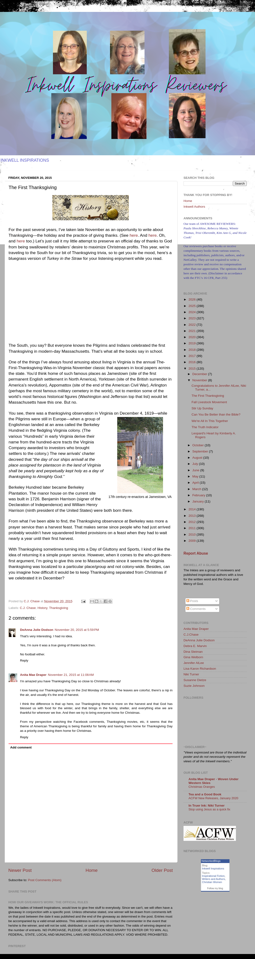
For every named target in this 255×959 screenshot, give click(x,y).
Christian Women (212, 882)
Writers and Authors (213, 879)
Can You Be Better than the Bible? (216, 414)
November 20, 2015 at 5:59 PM (77, 630)
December (200, 374)
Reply (24, 660)
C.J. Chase (28, 608)
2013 (193, 515)
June (196, 470)
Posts (192, 601)
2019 (193, 343)
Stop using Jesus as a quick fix (209, 809)
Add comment (21, 747)
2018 (193, 349)
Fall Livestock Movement (209, 402)
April (196, 482)
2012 (193, 522)
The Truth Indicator (205, 427)
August (197, 457)
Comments (196, 609)
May (195, 476)
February (199, 495)
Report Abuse (196, 553)
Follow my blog (215, 888)
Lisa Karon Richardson (200, 668)
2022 (193, 324)
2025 (193, 306)
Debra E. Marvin (195, 646)
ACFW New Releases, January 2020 (213, 798)
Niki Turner (191, 674)
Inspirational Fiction (213, 875)
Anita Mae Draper (33, 675)
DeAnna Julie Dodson (36, 630)
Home (91, 870)
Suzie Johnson (194, 686)
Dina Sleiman (193, 651)
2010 (193, 534)
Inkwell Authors (194, 206)
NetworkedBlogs (211, 860)
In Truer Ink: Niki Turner (206, 805)
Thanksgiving (58, 608)
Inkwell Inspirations (213, 868)
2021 (193, 331)
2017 (193, 356)
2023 (193, 318)
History (42, 608)
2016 (193, 362)
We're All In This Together (210, 421)
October (198, 445)
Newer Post (20, 870)
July (195, 464)
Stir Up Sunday (202, 408)
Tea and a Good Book (205, 794)
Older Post (162, 870)
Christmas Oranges (202, 786)
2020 (193, 337)
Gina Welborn (193, 657)
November (200, 380)
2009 (193, 540)
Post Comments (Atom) (44, 880)
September (200, 451)
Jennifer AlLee (194, 663)
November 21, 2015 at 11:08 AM (71, 675)
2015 (193, 368)
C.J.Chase (191, 634)
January (198, 501)
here (134, 235)
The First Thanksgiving (208, 395)
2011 (193, 528)
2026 (193, 299)
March (197, 489)
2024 (193, 312)
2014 (193, 509)
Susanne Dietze (195, 680)
